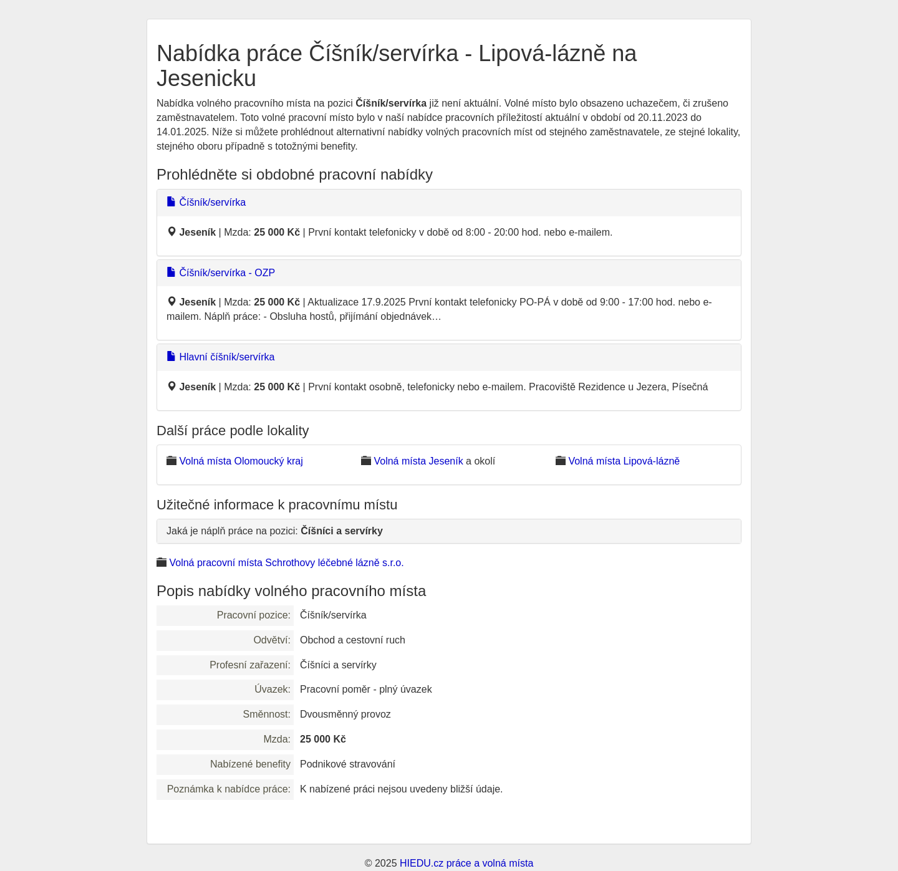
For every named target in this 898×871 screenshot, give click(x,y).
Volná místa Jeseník (418, 461)
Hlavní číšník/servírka (220, 357)
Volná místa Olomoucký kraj (240, 461)
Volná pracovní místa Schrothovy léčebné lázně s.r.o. (286, 562)
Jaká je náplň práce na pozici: (275, 531)
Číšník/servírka (206, 202)
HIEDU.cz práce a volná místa (466, 863)
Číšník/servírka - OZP (221, 272)
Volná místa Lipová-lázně (624, 461)
